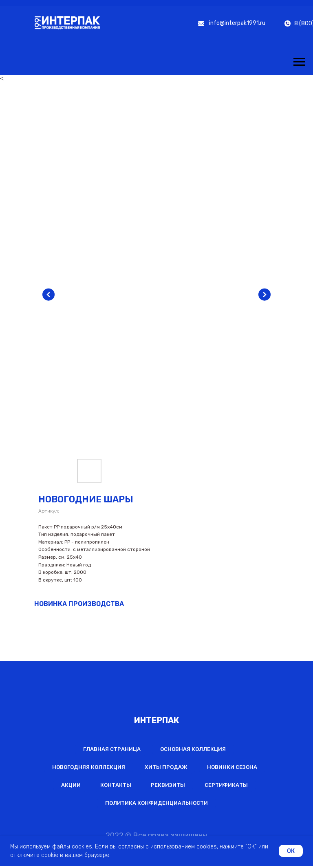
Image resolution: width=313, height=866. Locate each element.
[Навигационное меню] (299, 62)
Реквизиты (168, 785)
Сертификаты (226, 785)
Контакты (115, 785)
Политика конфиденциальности (156, 803)
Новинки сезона (232, 767)
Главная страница (112, 749)
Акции (71, 785)
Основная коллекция (193, 749)
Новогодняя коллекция (88, 767)
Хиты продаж (166, 767)
